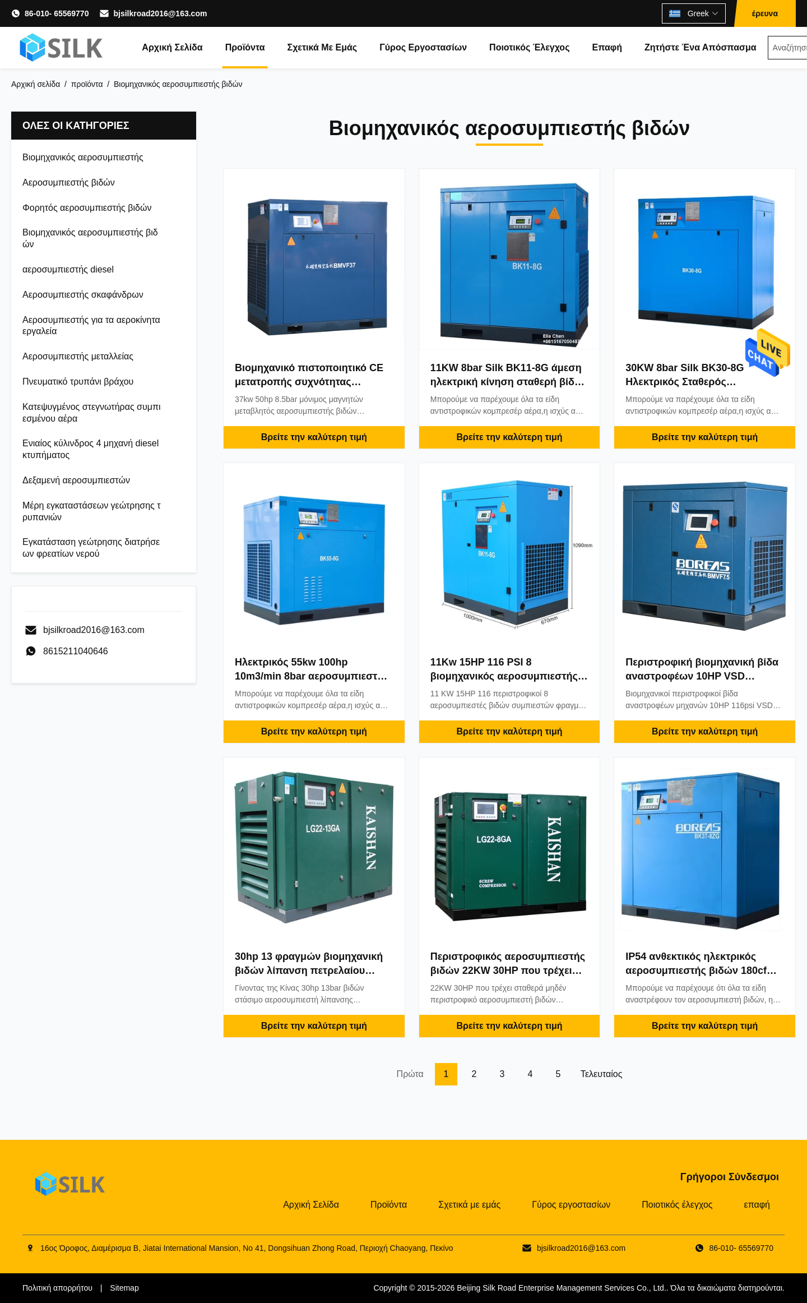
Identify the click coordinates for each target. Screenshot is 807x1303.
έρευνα (765, 13)
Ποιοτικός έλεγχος (529, 47)
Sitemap (124, 1287)
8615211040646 (75, 651)
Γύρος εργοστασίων (423, 47)
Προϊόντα (245, 47)
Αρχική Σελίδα (172, 47)
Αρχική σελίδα (35, 84)
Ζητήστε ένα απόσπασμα (700, 47)
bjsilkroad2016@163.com (160, 13)
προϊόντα (87, 84)
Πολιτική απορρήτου (57, 1287)
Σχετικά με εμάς (322, 47)
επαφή (607, 47)
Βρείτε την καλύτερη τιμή (314, 437)
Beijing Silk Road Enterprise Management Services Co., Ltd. (561, 1287)
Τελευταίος (602, 1074)
